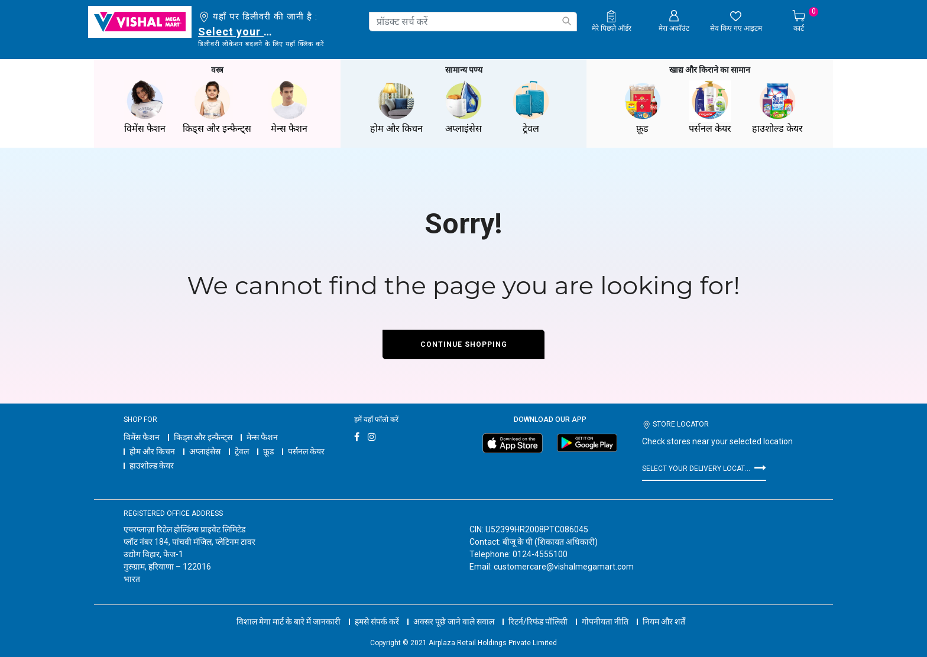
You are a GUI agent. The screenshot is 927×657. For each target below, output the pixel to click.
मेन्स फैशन (262, 437)
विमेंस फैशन (142, 437)
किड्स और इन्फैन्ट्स (203, 437)
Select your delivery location (237, 31)
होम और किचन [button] (396, 107)
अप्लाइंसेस (205, 451)
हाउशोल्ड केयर (151, 465)
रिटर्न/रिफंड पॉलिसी (538, 621)
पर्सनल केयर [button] (710, 107)
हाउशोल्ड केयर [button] (777, 107)
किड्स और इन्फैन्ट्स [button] (217, 107)
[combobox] (473, 21)
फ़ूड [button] (642, 107)
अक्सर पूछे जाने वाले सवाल (453, 621)
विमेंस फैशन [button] (144, 107)
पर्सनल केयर (306, 451)
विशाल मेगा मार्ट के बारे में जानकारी (288, 621)
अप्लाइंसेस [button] (463, 107)
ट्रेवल (242, 451)
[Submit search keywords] (566, 21)
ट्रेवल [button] (530, 107)
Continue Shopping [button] (463, 344)
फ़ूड (268, 451)
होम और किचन (152, 451)
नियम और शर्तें (664, 621)
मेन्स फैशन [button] (289, 107)
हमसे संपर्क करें (377, 621)
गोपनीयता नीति (605, 621)
